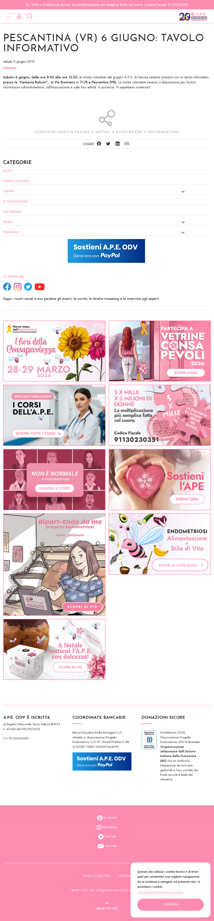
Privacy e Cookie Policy (97, 876)
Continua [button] (170, 904)
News (7, 222)
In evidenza (12, 211)
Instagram (107, 827)
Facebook (107, 818)
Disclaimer (124, 876)
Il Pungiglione (15, 201)
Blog (7, 170)
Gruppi (8, 191)
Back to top (107, 906)
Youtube (107, 846)
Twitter (107, 836)
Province (11, 232)
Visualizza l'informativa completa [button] (160, 892)
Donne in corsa (16, 181)
